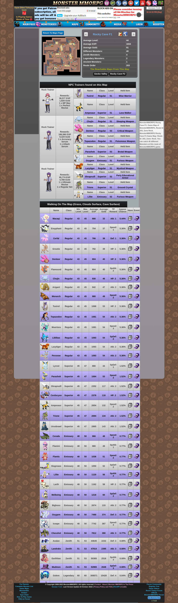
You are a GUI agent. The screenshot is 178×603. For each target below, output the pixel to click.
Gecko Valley (100, 74)
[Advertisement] (89, 13)
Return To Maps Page (53, 33)
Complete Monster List (24, 586)
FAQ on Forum (24, 599)
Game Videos (154, 588)
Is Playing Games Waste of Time (24, 18)
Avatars (24, 593)
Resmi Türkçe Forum (154, 590)
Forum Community (154, 584)
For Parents (24, 584)
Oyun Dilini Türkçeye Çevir (24, 10)
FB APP (117, 587)
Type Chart (24, 595)
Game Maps (24, 588)
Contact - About (101, 584)
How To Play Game (24, 597)
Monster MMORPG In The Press (120, 584)
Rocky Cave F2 (117, 74)
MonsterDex (24, 590)
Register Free (154, 586)
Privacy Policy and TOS (103, 587)
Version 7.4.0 (154, 8)
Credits (124, 587)
